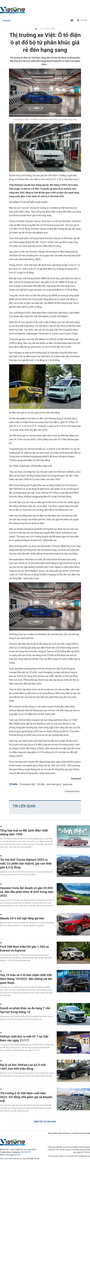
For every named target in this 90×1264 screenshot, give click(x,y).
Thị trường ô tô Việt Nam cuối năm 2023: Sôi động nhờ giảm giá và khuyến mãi (26, 1097)
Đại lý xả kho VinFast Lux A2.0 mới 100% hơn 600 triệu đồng (23, 1066)
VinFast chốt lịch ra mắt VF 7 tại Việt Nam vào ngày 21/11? (24, 1038)
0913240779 (26, 1152)
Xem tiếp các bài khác (45, 1121)
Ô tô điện (41, 784)
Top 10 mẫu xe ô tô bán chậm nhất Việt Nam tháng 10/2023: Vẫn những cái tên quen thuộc (26, 978)
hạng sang (67, 784)
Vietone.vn (63, 1156)
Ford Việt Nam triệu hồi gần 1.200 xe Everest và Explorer (24, 948)
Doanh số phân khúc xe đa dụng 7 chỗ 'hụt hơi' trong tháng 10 (25, 1010)
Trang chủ (6, 21)
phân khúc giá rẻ (54, 784)
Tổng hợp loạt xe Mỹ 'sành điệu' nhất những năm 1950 (24, 832)
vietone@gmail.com (12, 1155)
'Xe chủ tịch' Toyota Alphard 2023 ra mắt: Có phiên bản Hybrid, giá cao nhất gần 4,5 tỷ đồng (26, 863)
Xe (36, 29)
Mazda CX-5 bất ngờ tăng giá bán (22, 918)
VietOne (13, 10)
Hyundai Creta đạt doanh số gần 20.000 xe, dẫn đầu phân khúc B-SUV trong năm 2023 (27, 891)
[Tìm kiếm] (78, 20)
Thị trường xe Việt (27, 784)
